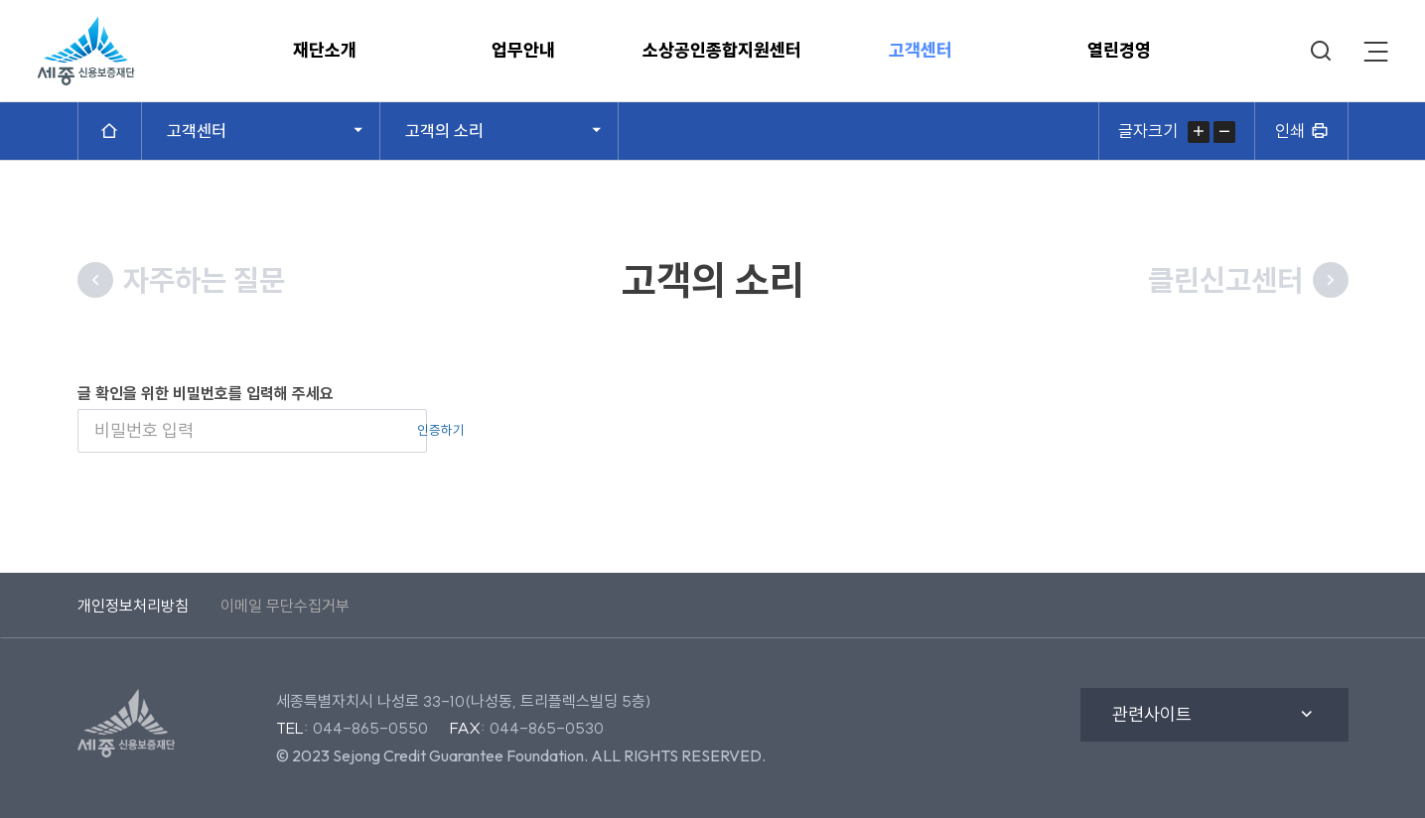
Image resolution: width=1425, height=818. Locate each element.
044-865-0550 (370, 728)
